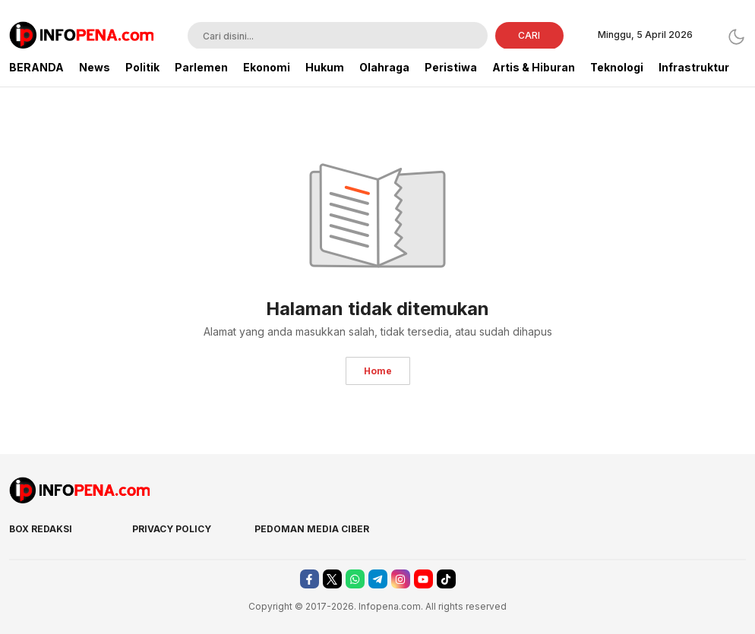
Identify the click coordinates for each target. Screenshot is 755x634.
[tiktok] (446, 578)
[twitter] (332, 578)
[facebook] (309, 578)
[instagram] (400, 578)
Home (378, 371)
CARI (529, 35)
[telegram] (377, 578)
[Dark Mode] (736, 36)
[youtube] (423, 578)
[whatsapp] (355, 578)
